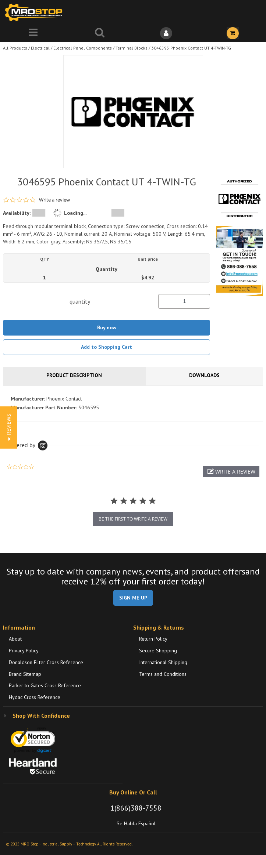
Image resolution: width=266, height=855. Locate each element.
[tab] (133, 403)
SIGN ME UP (133, 597)
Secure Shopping (158, 650)
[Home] (36, 12)
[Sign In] (166, 33)
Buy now (106, 327)
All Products (15, 48)
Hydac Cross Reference (34, 697)
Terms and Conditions (163, 674)
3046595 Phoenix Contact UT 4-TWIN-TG (191, 48)
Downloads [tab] (204, 375)
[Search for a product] (100, 33)
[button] (231, 471)
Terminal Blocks (132, 48)
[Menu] (33, 33)
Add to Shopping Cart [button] (106, 347)
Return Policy (153, 638)
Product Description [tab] (74, 375)
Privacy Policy (24, 650)
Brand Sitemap (25, 674)
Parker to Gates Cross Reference (45, 685)
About (15, 638)
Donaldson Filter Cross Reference (46, 662)
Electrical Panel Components (82, 48)
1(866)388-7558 (136, 808)
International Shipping (163, 662)
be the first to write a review (133, 519)
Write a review (54, 200)
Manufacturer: (28, 398)
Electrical (40, 48)
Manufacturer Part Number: (44, 407)
